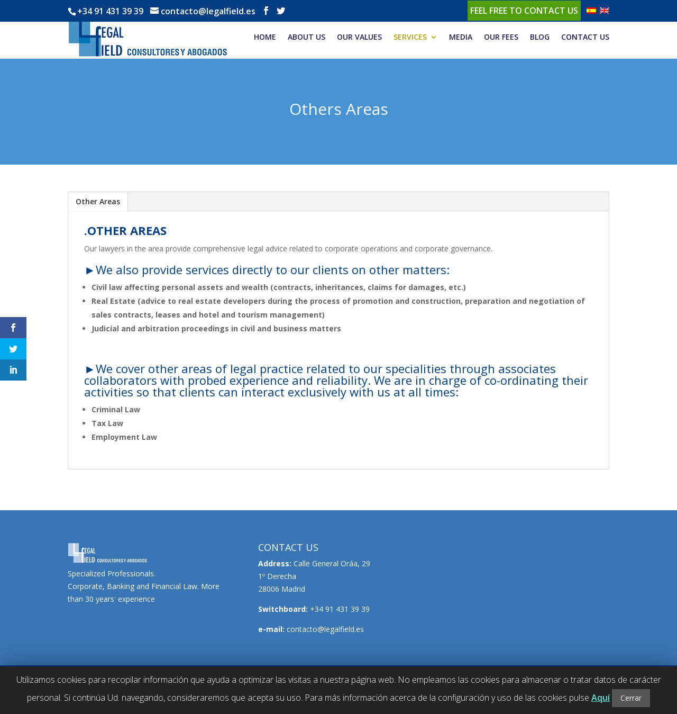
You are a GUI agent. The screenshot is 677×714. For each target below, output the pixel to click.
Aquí (600, 697)
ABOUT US (306, 37)
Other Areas (98, 201)
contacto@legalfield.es (325, 629)
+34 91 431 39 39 (110, 11)
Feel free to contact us (524, 10)
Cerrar (631, 698)
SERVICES (410, 37)
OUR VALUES (359, 37)
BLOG (540, 37)
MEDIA (460, 37)
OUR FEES (501, 37)
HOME (265, 37)
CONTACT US (585, 37)
